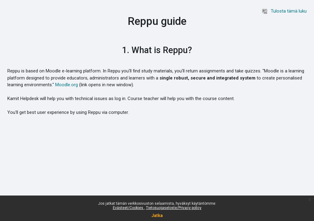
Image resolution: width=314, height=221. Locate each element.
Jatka (157, 215)
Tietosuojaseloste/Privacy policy (173, 208)
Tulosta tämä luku (284, 11)
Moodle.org (66, 84)
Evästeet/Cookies (128, 208)
